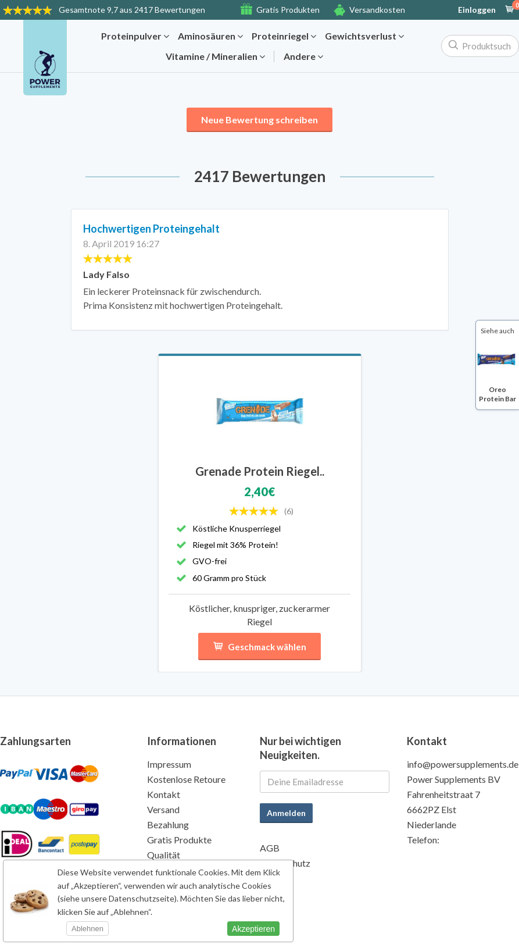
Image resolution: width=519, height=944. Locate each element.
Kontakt (163, 794)
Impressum (169, 764)
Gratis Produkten (288, 10)
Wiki (269, 878)
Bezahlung (168, 824)
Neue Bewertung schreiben (259, 119)
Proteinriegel (284, 36)
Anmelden (286, 813)
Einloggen (477, 10)
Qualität (163, 854)
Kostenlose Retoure (186, 779)
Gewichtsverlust (364, 36)
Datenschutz (285, 862)
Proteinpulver (135, 36)
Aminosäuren (210, 36)
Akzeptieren (253, 929)
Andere (303, 56)
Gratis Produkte (179, 839)
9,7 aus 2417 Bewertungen (132, 10)
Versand (163, 809)
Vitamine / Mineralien (215, 56)
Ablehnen (87, 928)
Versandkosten (377, 10)
